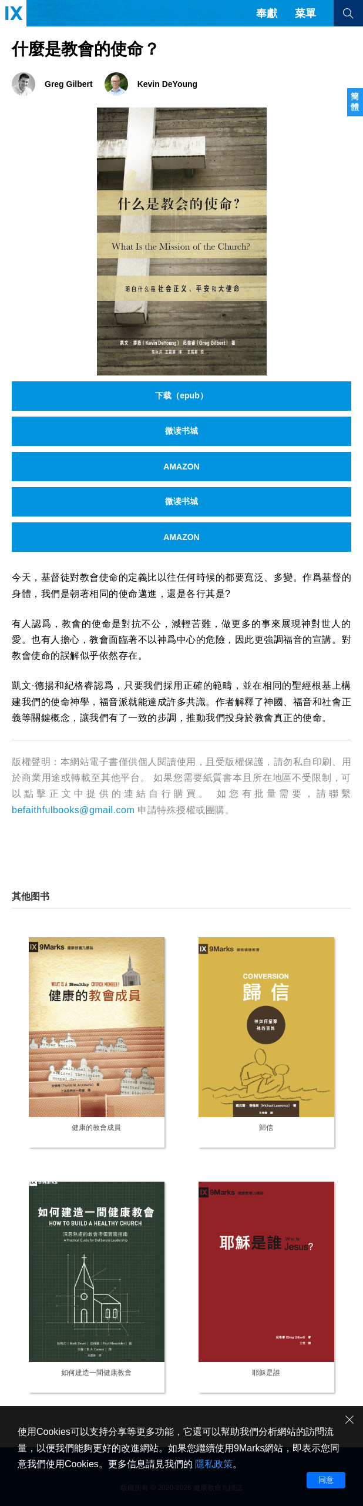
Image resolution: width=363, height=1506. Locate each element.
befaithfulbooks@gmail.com (73, 810)
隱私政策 (214, 1464)
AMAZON (181, 466)
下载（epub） (181, 395)
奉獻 (266, 13)
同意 (326, 1479)
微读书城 (181, 430)
